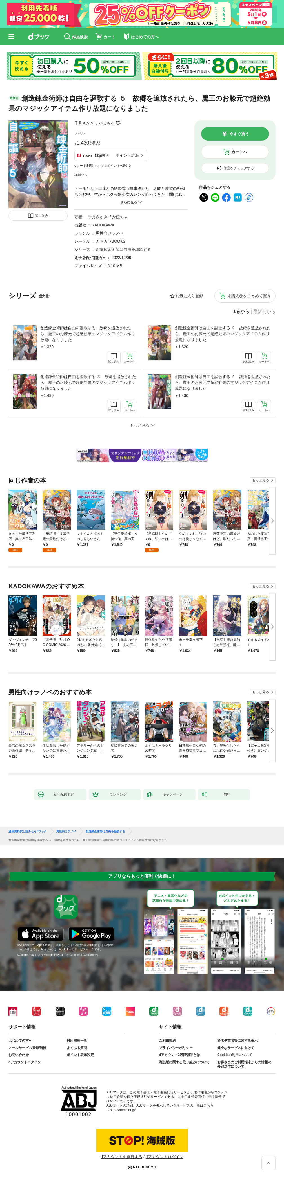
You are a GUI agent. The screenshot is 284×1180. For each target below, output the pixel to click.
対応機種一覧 (77, 1040)
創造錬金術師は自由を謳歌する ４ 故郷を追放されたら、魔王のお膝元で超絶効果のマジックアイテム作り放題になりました (223, 382)
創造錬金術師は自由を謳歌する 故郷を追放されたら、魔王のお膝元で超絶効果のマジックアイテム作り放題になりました (87, 334)
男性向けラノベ (109, 233)
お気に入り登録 (189, 296)
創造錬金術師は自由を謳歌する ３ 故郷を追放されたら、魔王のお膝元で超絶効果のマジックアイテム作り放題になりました (88, 382)
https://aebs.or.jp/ (123, 1110)
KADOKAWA (103, 225)
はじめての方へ (20, 1040)
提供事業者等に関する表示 (237, 1040)
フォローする (118, 123)
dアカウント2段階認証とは (179, 1055)
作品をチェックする (238, 168)
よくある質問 (77, 1048)
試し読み (41, 215)
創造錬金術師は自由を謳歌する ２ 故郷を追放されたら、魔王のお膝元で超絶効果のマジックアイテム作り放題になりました (223, 334)
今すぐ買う (239, 134)
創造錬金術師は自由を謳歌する (123, 249)
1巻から (241, 311)
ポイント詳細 (127, 155)
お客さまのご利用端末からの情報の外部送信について (244, 1064)
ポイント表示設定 (80, 1055)
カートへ (239, 152)
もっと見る (260, 480)
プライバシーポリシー (176, 1048)
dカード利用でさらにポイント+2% (100, 166)
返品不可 (81, 174)
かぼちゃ (106, 123)
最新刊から (264, 311)
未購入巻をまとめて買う (249, 296)
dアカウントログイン (24, 1062)
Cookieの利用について (234, 1055)
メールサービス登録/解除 (27, 1048)
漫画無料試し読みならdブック (27, 831)
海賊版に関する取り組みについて (184, 1062)
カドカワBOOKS (111, 241)
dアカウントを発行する (121, 1156)
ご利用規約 (167, 1040)
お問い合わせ (18, 1055)
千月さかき (84, 123)
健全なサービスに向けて (235, 1048)
